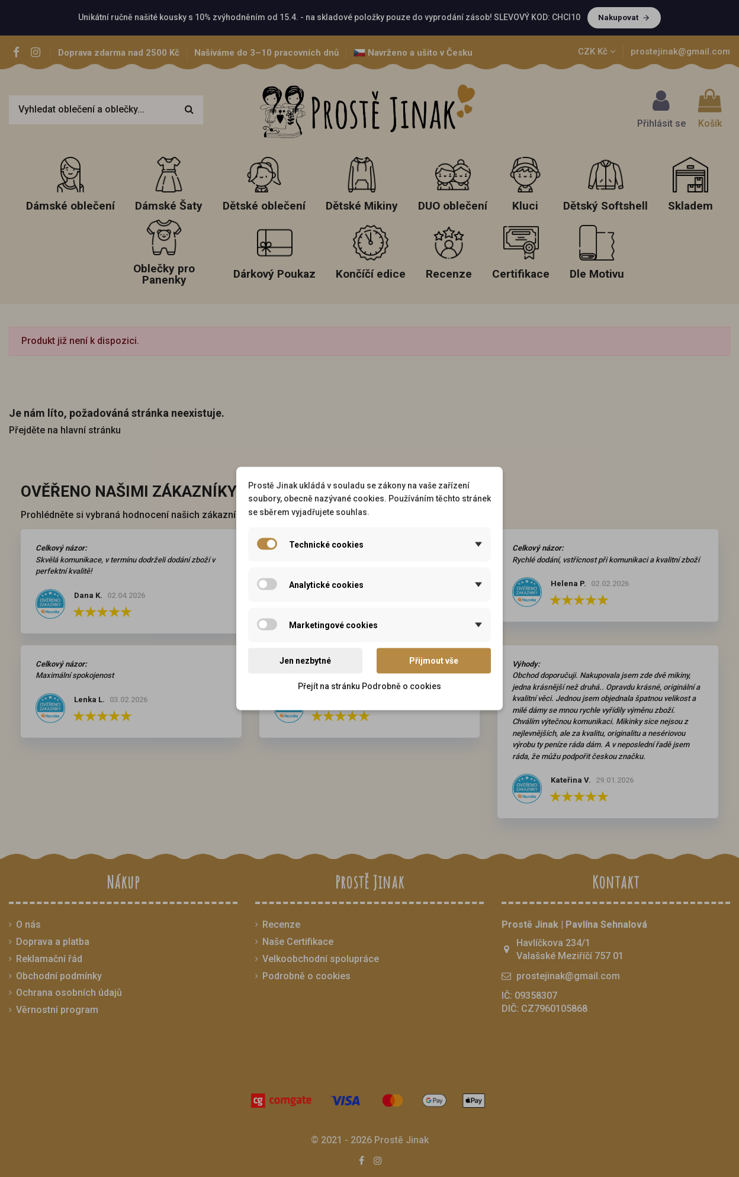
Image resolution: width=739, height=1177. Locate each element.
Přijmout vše (433, 660)
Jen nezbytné (305, 660)
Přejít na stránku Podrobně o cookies (369, 685)
